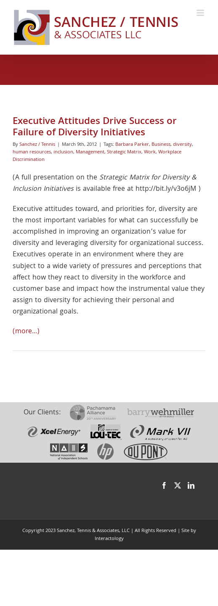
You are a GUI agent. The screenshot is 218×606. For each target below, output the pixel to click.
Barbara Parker (132, 145)
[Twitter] (177, 485)
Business (161, 145)
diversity (182, 145)
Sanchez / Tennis (37, 145)
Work (150, 152)
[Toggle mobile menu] (201, 12)
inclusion (63, 152)
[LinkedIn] (191, 485)
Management (90, 152)
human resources (32, 152)
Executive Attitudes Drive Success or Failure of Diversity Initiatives (95, 128)
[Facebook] (164, 485)
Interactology (109, 539)
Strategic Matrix (124, 152)
